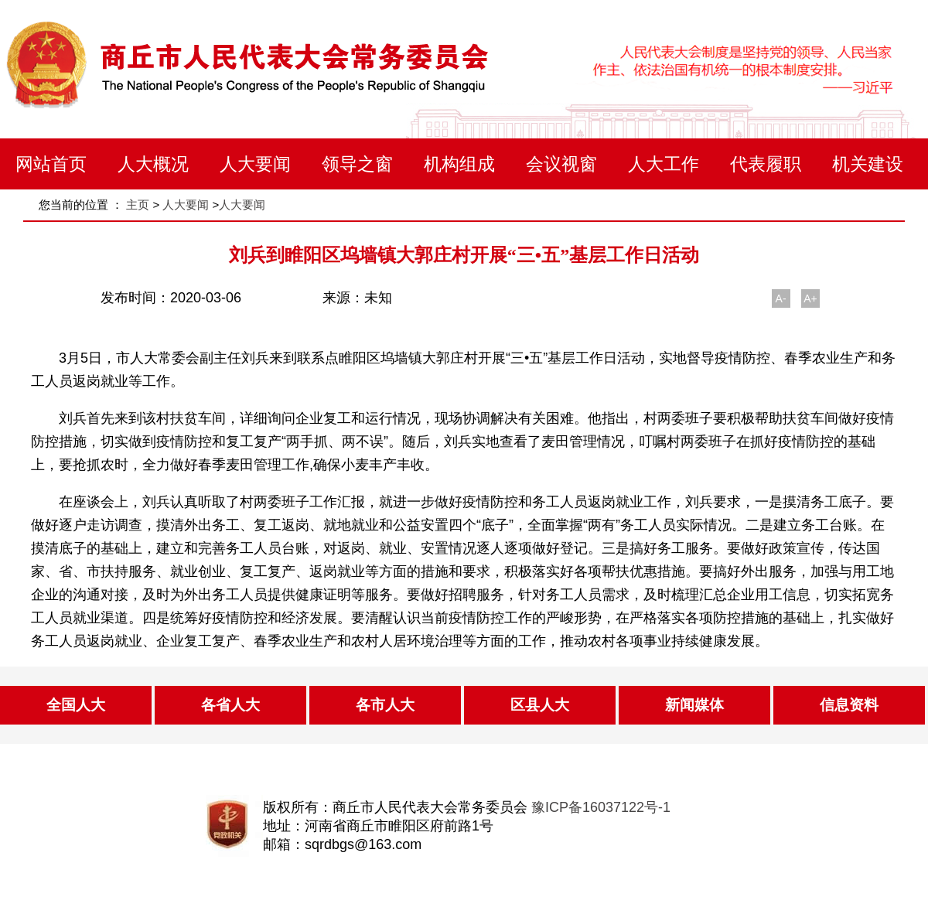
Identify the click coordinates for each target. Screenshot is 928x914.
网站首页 (51, 164)
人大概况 (153, 164)
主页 (137, 204)
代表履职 (765, 164)
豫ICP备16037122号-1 (600, 807)
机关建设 (867, 164)
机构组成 (459, 164)
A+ (810, 298)
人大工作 (663, 164)
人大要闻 (255, 164)
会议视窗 (561, 164)
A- (781, 298)
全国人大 (75, 705)
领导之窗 (357, 164)
